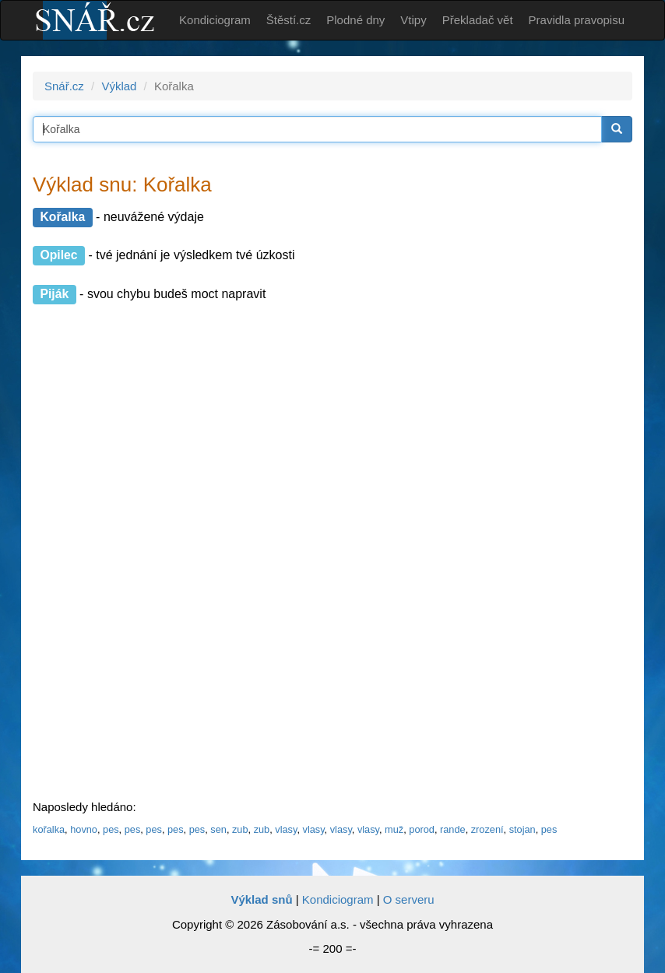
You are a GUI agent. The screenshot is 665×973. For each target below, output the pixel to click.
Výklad (118, 86)
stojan (522, 829)
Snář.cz (64, 86)
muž (394, 829)
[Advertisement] (149, 552)
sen (218, 829)
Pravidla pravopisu (577, 19)
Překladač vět (477, 19)
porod (422, 829)
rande (453, 829)
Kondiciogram (215, 19)
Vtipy (413, 19)
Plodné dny (355, 19)
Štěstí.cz (288, 19)
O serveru (409, 899)
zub (240, 829)
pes (111, 829)
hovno (83, 829)
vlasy (286, 829)
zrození (487, 829)
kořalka (49, 829)
